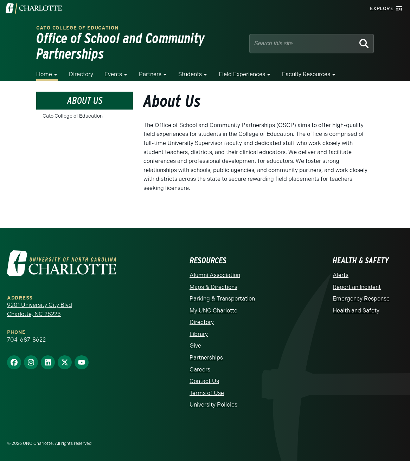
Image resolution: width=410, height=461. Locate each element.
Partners (150, 74)
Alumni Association (215, 275)
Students (190, 74)
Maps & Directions (213, 287)
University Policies (213, 404)
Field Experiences (242, 74)
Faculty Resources (306, 74)
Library (199, 334)
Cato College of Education (77, 28)
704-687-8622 (26, 339)
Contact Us (204, 381)
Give (195, 345)
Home (44, 74)
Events (113, 74)
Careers (200, 369)
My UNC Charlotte (213, 310)
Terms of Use (207, 393)
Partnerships (206, 357)
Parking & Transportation (222, 298)
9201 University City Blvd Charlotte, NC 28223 (39, 309)
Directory (81, 74)
